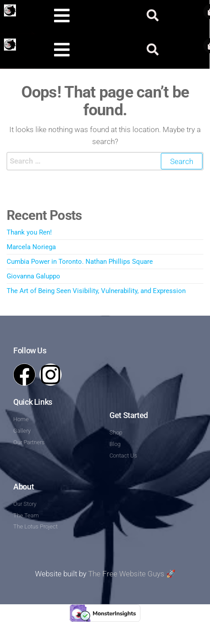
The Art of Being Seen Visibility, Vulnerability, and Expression (96, 291)
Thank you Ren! (29, 232)
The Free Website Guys (126, 573)
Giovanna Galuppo (33, 276)
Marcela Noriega (31, 247)
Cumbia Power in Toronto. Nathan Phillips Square (80, 262)
